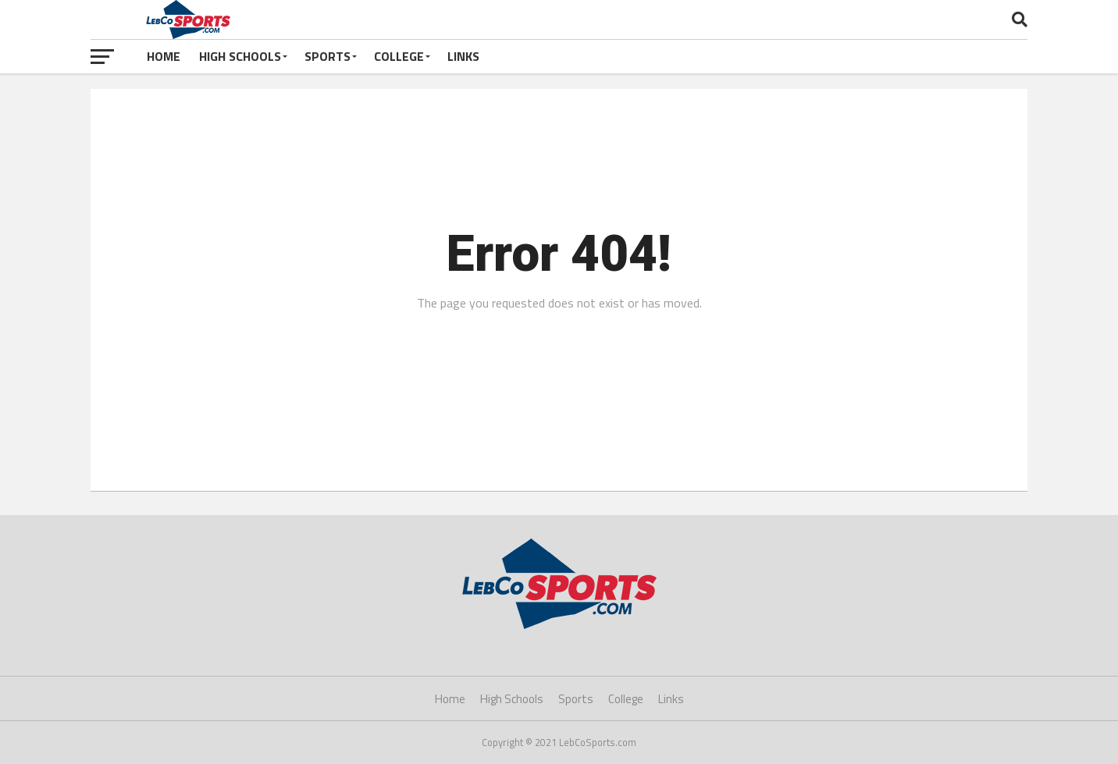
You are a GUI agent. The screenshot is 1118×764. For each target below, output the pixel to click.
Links (463, 56)
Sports (327, 56)
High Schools (240, 56)
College (399, 56)
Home (163, 56)
